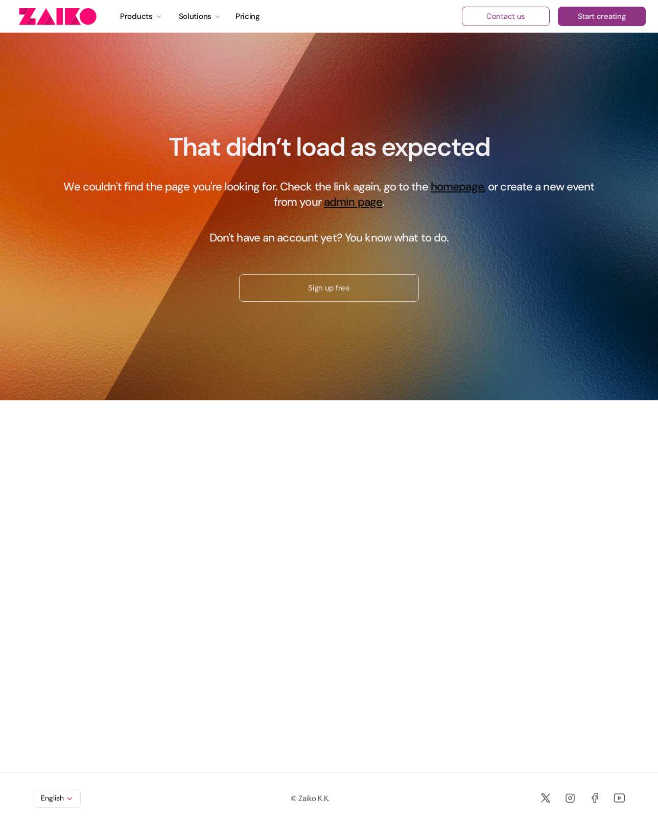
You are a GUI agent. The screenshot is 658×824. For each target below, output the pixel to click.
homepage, (458, 186)
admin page (353, 202)
